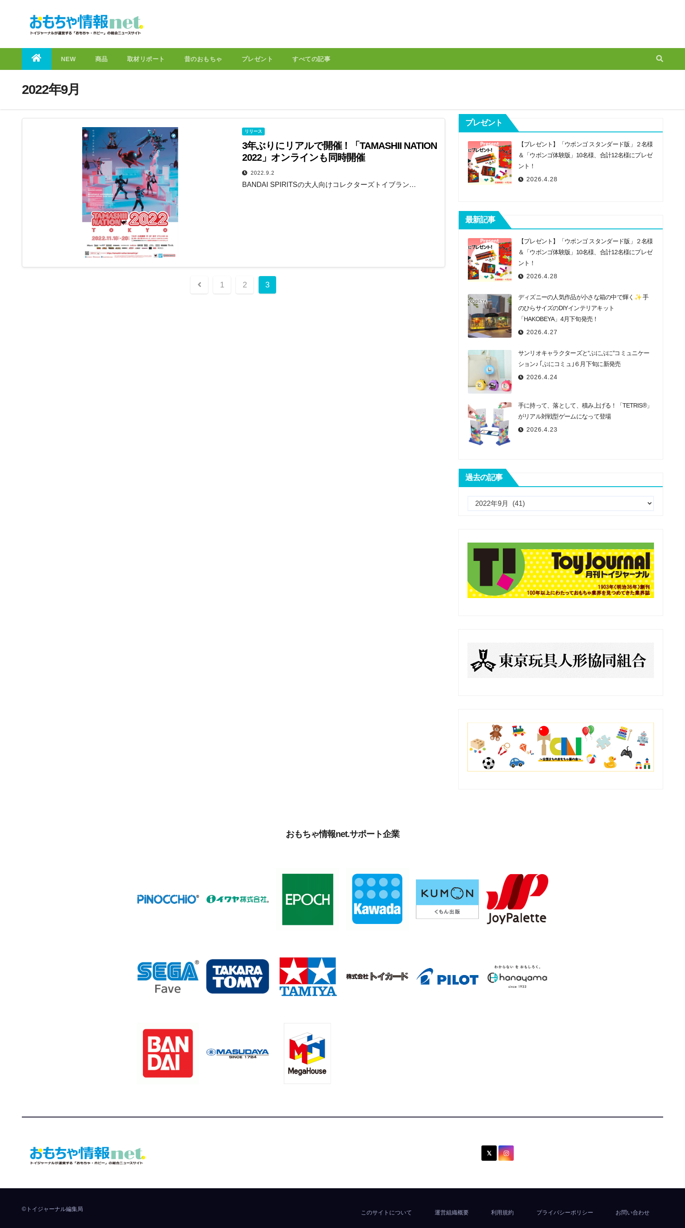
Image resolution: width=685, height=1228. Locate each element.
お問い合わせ (633, 1212)
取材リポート (146, 58)
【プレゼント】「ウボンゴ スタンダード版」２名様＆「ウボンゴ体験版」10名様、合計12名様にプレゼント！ (585, 155)
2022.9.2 (263, 173)
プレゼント (257, 58)
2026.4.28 (541, 179)
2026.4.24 (541, 377)
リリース (253, 131)
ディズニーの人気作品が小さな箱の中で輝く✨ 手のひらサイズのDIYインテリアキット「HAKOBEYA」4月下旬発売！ (583, 308)
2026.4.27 (541, 332)
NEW (68, 58)
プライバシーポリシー (564, 1212)
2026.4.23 (541, 429)
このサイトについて (386, 1212)
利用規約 (502, 1212)
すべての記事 (311, 58)
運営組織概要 (452, 1212)
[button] (659, 58)
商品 (101, 58)
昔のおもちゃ (203, 58)
